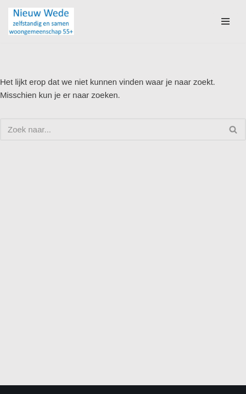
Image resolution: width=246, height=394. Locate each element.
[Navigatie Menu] (225, 21)
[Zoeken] (110, 129)
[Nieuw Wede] (41, 21)
